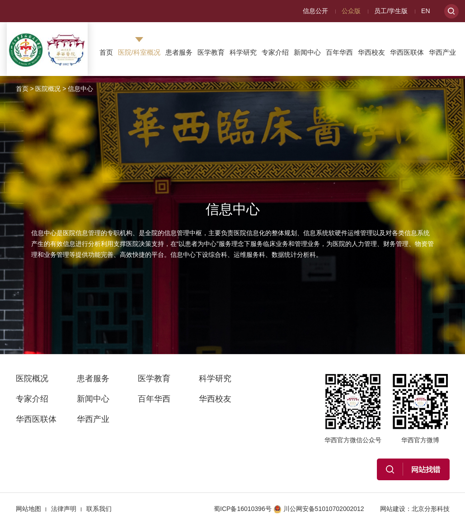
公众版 (351, 10)
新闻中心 (307, 52)
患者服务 (179, 52)
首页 (106, 52)
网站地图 (28, 508)
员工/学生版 (391, 10)
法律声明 (63, 508)
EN (425, 10)
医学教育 (211, 52)
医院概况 (48, 88)
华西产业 (442, 52)
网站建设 (392, 508)
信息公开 (315, 10)
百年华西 (339, 52)
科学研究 (243, 52)
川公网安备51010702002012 (318, 508)
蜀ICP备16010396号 (243, 508)
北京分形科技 (431, 508)
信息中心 (80, 88)
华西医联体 (407, 52)
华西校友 (371, 52)
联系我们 (99, 508)
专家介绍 (275, 52)
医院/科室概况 (139, 52)
